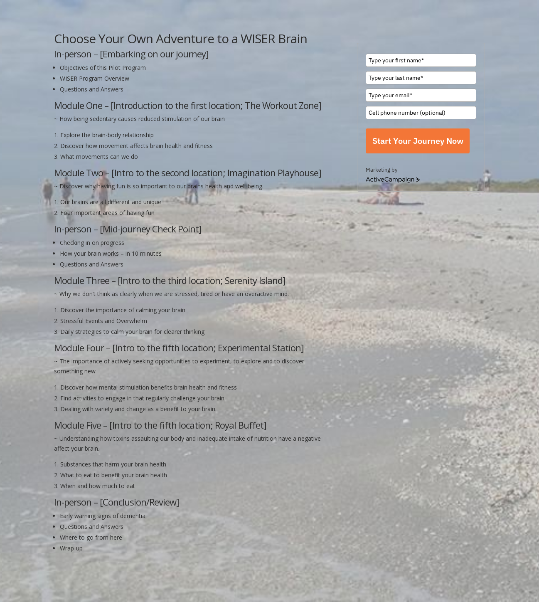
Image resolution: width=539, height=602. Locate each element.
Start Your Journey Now (417, 140)
